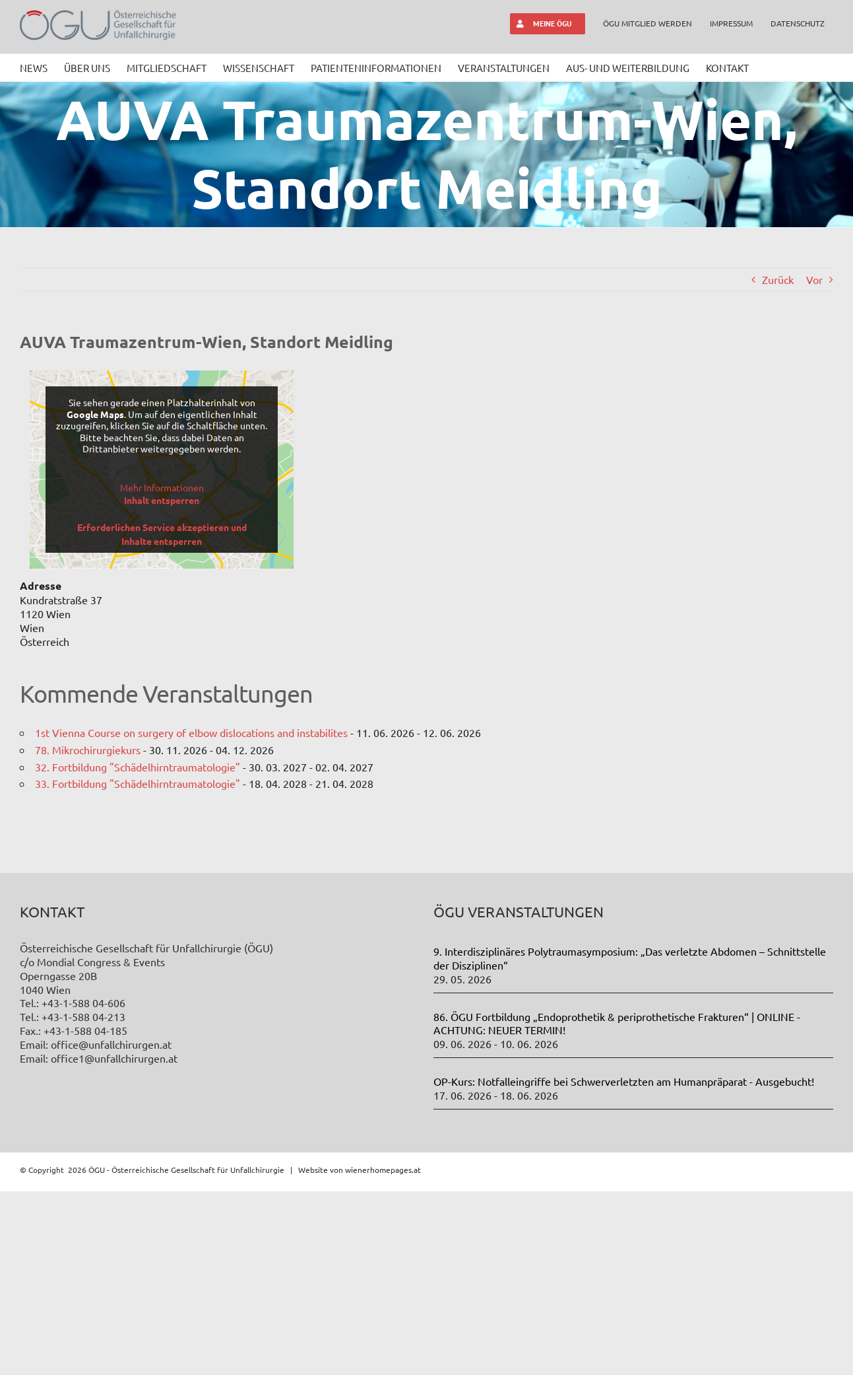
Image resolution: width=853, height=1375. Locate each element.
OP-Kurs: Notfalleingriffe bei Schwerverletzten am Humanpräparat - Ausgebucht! (623, 1264)
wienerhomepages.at (383, 1352)
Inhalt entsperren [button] (161, 500)
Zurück (778, 279)
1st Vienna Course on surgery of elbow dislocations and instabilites (191, 732)
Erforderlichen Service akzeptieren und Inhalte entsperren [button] (162, 534)
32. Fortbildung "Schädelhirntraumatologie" (137, 766)
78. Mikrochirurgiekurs (88, 749)
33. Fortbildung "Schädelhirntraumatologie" (137, 783)
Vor (814, 279)
